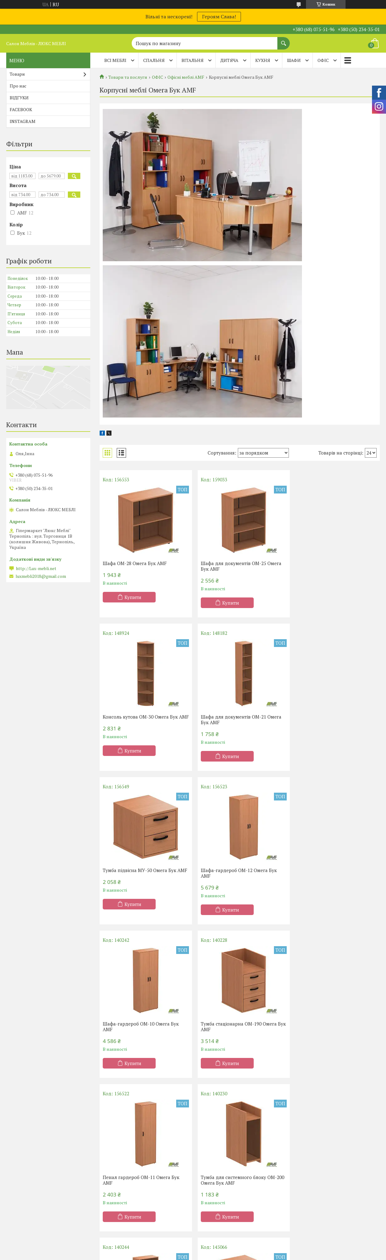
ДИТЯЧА (229, 60)
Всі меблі (115, 60)
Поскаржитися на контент (194, 1227)
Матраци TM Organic (32, 1164)
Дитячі (113, 1173)
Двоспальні (118, 1155)
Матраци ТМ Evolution (34, 1173)
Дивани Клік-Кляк (316, 1146)
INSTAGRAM (22, 121)
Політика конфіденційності (243, 1227)
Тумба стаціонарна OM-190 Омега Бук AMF (236, 873)
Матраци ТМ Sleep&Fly (35, 1155)
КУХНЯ (262, 60)
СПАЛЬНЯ (154, 60)
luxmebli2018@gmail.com (41, 576)
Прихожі (210, 1173)
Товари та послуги (127, 77)
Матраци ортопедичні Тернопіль (45, 1146)
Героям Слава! (219, 16)
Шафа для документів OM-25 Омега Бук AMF (238, 566)
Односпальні (119, 1137)
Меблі (207, 1155)
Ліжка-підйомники (126, 1164)
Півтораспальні (122, 1146)
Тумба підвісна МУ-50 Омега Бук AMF (234, 719)
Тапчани (306, 1164)
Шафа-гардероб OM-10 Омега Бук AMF (141, 873)
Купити (133, 597)
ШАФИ (294, 60)
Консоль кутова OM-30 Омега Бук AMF (330, 566)
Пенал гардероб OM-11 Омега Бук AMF (331, 873)
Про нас (18, 86)
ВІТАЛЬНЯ (192, 60)
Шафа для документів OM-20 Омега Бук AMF (238, 1026)
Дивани (305, 1137)
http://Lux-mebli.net (36, 568)
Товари (17, 74)
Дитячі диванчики (316, 1173)
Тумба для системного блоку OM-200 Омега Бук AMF (141, 1026)
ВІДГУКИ (19, 98)
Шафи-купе (213, 1146)
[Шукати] (283, 40)
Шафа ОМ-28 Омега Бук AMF (135, 563)
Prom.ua (222, 1221)
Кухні (206, 1137)
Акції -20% (21, 1137)
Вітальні (210, 1164)
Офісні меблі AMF (185, 77)
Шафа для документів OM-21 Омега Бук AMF (143, 719)
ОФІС (323, 60)
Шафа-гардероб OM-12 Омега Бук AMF (331, 719)
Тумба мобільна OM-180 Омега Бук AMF (332, 1026)
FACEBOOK (21, 109)
